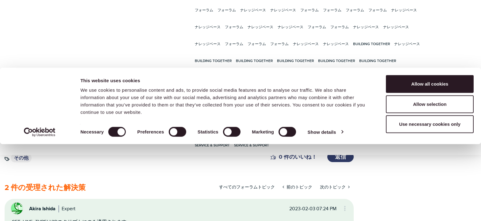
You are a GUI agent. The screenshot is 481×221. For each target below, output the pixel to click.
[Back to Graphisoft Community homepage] (31, 77)
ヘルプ (457, 77)
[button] (273, 157)
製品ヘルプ (245, 77)
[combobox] (125, 77)
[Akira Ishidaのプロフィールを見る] (42, 208)
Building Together (371, 43)
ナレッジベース (253, 10)
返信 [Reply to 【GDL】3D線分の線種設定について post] (340, 157)
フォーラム (204, 10)
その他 (21, 157)
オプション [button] (342, 208)
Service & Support (317, 77)
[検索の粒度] (164, 77)
